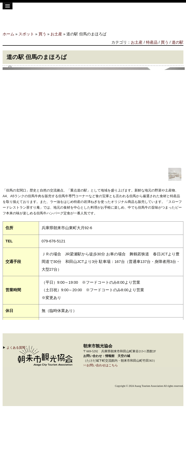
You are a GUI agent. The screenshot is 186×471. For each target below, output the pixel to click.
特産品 (152, 42)
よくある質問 (16, 347)
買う (42, 34)
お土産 (56, 34)
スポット (26, 34)
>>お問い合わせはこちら (100, 365)
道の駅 (177, 42)
